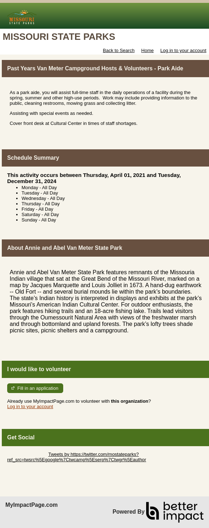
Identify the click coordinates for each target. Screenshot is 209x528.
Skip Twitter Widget (27, 454)
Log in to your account (183, 50)
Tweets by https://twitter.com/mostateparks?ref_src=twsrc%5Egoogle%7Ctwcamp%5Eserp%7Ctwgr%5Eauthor (76, 457)
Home (147, 50)
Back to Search (118, 50)
